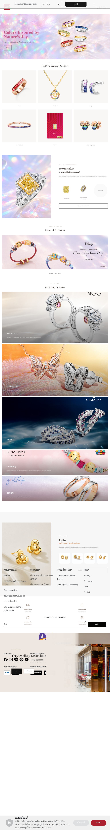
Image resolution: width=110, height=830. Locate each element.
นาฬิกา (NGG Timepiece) (67, 725)
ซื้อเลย (7, 56)
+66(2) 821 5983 (36, 800)
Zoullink (87, 733)
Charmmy (88, 721)
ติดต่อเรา (7, 716)
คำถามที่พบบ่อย (10, 742)
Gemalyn (87, 716)
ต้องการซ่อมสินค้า (11, 731)
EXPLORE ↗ (100, 199)
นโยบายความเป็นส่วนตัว (41, 827)
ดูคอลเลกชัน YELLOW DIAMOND (83, 214)
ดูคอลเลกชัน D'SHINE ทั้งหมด (83, 578)
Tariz (86, 727)
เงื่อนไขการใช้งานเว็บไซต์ (39, 725)
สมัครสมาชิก (16, 680)
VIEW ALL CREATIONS (55, 282)
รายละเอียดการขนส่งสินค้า (14, 736)
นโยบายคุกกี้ (23, 827)
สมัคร (97, 764)
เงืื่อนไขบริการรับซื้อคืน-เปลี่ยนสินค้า (13, 749)
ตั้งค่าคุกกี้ (81, 822)
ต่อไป (76, 4)
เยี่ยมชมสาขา (29, 680)
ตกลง (98, 822)
